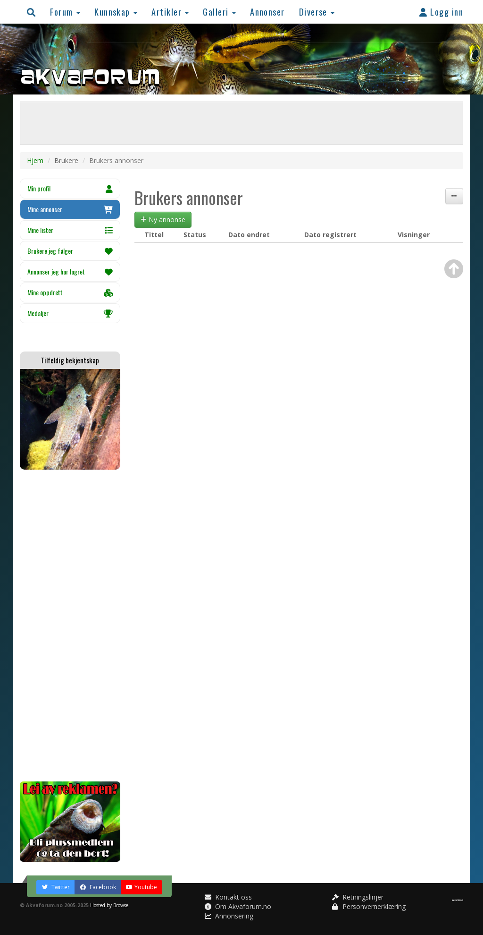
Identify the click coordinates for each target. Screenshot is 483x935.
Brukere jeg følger (70, 251)
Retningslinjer (357, 896)
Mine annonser (70, 209)
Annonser (267, 11)
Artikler (170, 11)
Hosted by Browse (109, 905)
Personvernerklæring (369, 906)
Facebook (98, 887)
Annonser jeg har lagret (70, 271)
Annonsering (229, 915)
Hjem (35, 160)
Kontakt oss (228, 896)
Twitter (56, 887)
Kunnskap (115, 11)
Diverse (317, 11)
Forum (65, 11)
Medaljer (70, 313)
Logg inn (441, 11)
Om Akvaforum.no (238, 906)
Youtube (141, 887)
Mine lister (70, 230)
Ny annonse (163, 219)
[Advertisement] (70, 625)
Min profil (70, 188)
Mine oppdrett (70, 292)
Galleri (219, 11)
